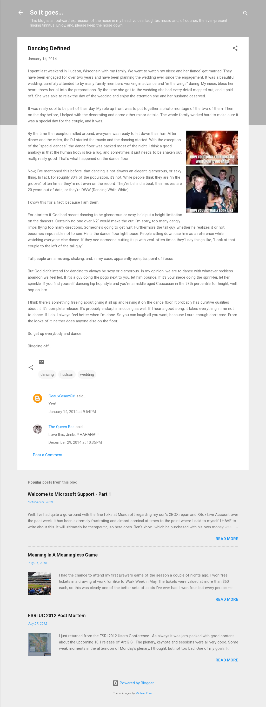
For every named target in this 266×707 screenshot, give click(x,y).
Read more (227, 538)
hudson (67, 374)
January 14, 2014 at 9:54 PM (72, 411)
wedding (87, 374)
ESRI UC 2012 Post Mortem (57, 615)
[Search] (245, 14)
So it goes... (46, 12)
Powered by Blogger (133, 683)
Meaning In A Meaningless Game (63, 555)
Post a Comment (47, 455)
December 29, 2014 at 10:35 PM (75, 442)
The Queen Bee (62, 426)
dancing (47, 374)
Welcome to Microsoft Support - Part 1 (69, 494)
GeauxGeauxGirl (62, 396)
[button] (235, 49)
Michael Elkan (144, 693)
